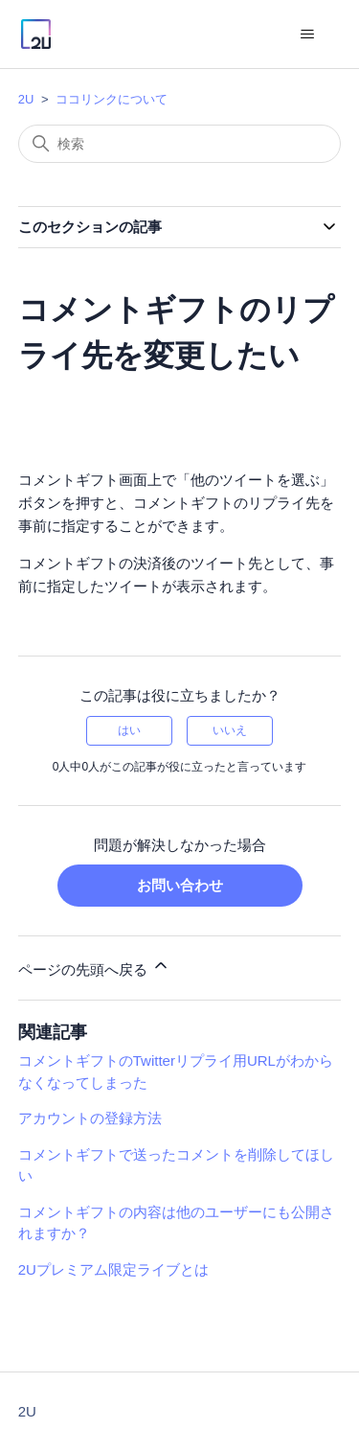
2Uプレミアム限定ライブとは (113, 1269)
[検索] (180, 144)
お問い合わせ (180, 885)
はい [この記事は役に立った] (129, 730)
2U (26, 99)
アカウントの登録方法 (90, 1118)
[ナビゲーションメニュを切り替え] (307, 34)
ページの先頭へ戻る (94, 967)
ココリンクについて (112, 99)
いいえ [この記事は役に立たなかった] (230, 730)
